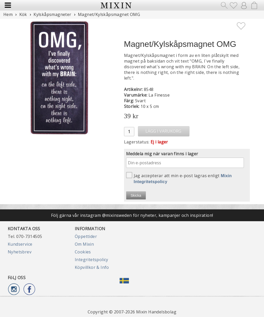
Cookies (83, 252)
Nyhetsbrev (19, 252)
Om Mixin (84, 244)
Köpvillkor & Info (92, 267)
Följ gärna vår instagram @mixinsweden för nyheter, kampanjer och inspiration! (132, 215)
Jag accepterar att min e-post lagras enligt (179, 178)
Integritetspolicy (91, 259)
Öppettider (86, 236)
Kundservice (20, 244)
